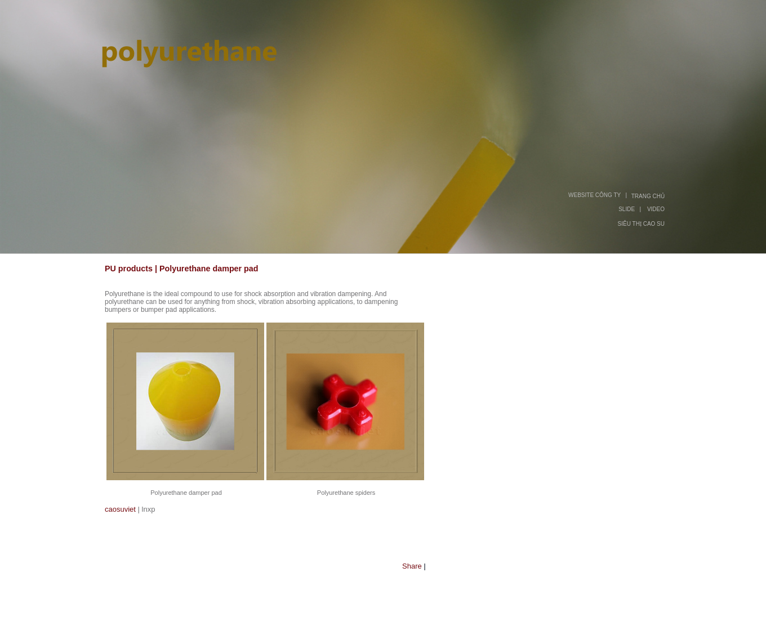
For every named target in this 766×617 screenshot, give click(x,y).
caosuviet (120, 509)
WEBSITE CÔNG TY (594, 195)
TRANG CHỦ (648, 196)
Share (412, 566)
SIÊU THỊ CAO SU (641, 224)
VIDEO (656, 209)
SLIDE (626, 209)
